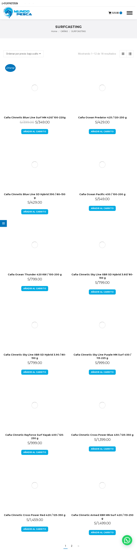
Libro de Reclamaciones (81, 316)
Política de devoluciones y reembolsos (81, 295)
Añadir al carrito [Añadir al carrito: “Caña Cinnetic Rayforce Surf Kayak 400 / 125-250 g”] (34, 211)
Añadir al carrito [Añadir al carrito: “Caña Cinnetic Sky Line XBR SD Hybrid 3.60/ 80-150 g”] (102, 147)
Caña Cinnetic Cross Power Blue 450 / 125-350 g (102, 194)
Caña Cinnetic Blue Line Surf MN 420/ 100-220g (35, 69)
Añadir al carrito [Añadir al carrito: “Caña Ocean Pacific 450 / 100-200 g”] (102, 112)
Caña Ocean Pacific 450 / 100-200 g (102, 98)
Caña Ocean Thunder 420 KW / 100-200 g (35, 130)
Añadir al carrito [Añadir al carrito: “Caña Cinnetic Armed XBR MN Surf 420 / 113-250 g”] (102, 243)
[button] (127, 540)
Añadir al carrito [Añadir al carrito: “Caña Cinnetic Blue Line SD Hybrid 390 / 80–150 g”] (34, 115)
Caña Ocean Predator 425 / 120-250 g (102, 69)
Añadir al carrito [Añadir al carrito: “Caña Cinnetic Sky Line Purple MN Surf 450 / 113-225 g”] (102, 179)
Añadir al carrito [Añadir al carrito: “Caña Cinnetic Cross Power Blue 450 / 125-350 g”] (102, 208)
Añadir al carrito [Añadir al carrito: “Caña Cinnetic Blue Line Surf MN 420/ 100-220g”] (34, 83)
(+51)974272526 (10, 3)
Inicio (75, 284)
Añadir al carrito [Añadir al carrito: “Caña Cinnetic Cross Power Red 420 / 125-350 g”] (34, 240)
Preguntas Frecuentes (85, 326)
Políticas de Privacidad (85, 307)
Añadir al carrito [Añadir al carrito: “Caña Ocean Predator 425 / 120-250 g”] (102, 83)
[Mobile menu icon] (130, 13)
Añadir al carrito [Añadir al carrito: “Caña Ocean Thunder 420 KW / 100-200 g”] (34, 144)
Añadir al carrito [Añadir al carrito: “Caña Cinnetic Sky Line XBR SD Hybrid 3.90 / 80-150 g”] (34, 179)
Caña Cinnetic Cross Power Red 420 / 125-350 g (34, 226)
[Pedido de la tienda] (23, 53)
